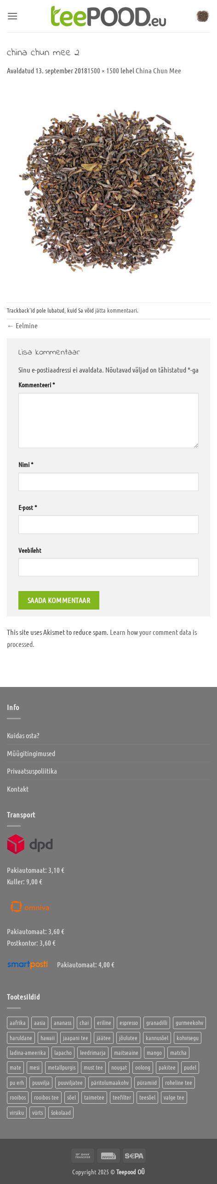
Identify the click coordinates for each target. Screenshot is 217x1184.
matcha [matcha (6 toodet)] (178, 1052)
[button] (12, 16)
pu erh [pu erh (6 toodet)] (17, 1082)
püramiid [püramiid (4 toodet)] (147, 1082)
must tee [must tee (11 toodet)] (93, 1067)
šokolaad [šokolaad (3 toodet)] (61, 1112)
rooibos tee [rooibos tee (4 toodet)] (46, 1097)
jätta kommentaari (116, 310)
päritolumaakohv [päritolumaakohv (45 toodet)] (110, 1082)
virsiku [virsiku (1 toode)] (17, 1112)
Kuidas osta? (23, 735)
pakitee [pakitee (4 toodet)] (167, 1067)
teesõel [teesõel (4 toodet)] (147, 1097)
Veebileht (29, 550)
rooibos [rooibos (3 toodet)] (18, 1097)
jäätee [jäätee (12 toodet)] (104, 1038)
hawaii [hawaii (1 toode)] (47, 1038)
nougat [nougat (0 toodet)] (119, 1067)
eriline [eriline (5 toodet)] (104, 1022)
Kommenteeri (36, 384)
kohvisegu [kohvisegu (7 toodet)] (188, 1038)
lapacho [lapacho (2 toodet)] (63, 1052)
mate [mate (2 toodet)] (15, 1067)
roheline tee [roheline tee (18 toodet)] (178, 1082)
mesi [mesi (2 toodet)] (34, 1067)
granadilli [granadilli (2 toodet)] (156, 1022)
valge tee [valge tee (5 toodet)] (174, 1097)
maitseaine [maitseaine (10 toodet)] (126, 1052)
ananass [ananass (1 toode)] (62, 1022)
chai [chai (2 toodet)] (84, 1022)
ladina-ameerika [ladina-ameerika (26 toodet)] (28, 1052)
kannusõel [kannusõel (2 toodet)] (157, 1038)
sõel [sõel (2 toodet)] (71, 1097)
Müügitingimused (31, 753)
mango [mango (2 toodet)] (154, 1052)
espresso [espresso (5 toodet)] (129, 1022)
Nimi (25, 464)
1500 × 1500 (103, 70)
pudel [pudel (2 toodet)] (190, 1067)
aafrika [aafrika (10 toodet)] (18, 1022)
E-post (27, 507)
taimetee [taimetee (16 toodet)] (94, 1097)
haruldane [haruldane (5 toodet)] (21, 1038)
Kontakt (18, 788)
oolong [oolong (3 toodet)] (142, 1067)
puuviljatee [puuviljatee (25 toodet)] (70, 1082)
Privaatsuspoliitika (32, 770)
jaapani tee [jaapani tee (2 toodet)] (75, 1038)
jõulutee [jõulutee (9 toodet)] (128, 1038)
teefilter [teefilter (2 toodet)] (122, 1097)
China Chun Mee (158, 70)
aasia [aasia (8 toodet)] (40, 1022)
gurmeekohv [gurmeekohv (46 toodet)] (189, 1022)
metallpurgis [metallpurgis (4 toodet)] (61, 1067)
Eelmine (22, 325)
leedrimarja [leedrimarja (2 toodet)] (93, 1052)
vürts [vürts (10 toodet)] (37, 1112)
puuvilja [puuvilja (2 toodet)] (41, 1082)
